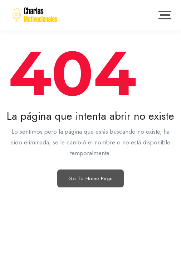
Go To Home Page (90, 178)
